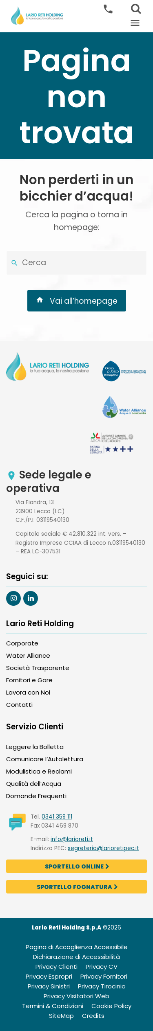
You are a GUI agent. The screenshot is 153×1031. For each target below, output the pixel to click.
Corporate (22, 643)
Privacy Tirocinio (102, 986)
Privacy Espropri (49, 976)
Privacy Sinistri (49, 986)
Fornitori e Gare (29, 680)
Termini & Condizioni (52, 1006)
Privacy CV (102, 966)
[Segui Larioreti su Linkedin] (30, 598)
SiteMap (61, 1015)
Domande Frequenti (36, 796)
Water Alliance (28, 655)
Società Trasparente (37, 667)
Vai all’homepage (77, 301)
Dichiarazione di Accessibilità (76, 956)
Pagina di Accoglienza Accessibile (77, 947)
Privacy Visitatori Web (76, 996)
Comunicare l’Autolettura (44, 759)
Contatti (19, 704)
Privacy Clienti (56, 966)
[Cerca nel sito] (14, 262)
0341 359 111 (57, 817)
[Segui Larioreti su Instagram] (13, 598)
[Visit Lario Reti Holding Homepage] (47, 367)
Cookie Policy (111, 1006)
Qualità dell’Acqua (33, 783)
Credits (93, 1015)
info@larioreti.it (72, 839)
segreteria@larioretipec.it (103, 848)
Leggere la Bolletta (35, 746)
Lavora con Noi (28, 692)
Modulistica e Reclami (39, 771)
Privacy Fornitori (103, 976)
